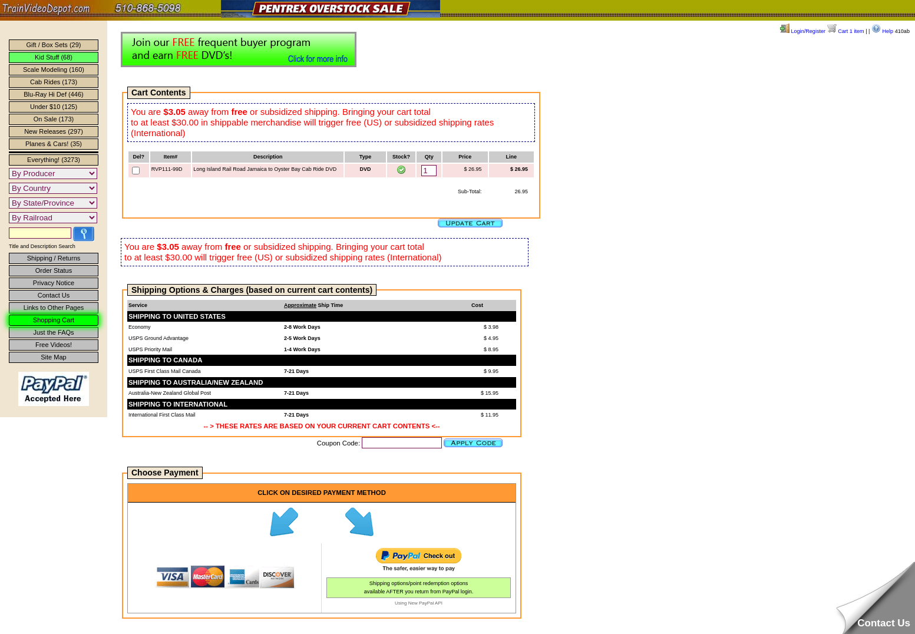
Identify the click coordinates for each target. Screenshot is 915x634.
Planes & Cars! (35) (53, 143)
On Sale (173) (54, 119)
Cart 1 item (845, 31)
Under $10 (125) (53, 106)
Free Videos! (53, 344)
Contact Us (54, 295)
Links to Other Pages (54, 307)
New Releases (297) (53, 131)
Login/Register (802, 31)
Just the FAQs (53, 332)
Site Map (53, 357)
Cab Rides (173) (53, 81)
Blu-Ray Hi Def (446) (53, 94)
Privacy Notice (53, 282)
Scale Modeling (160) (53, 69)
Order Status (53, 270)
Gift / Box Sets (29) (54, 44)
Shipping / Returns (54, 258)
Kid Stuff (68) (53, 57)
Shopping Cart (53, 319)
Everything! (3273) (53, 159)
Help (882, 31)
